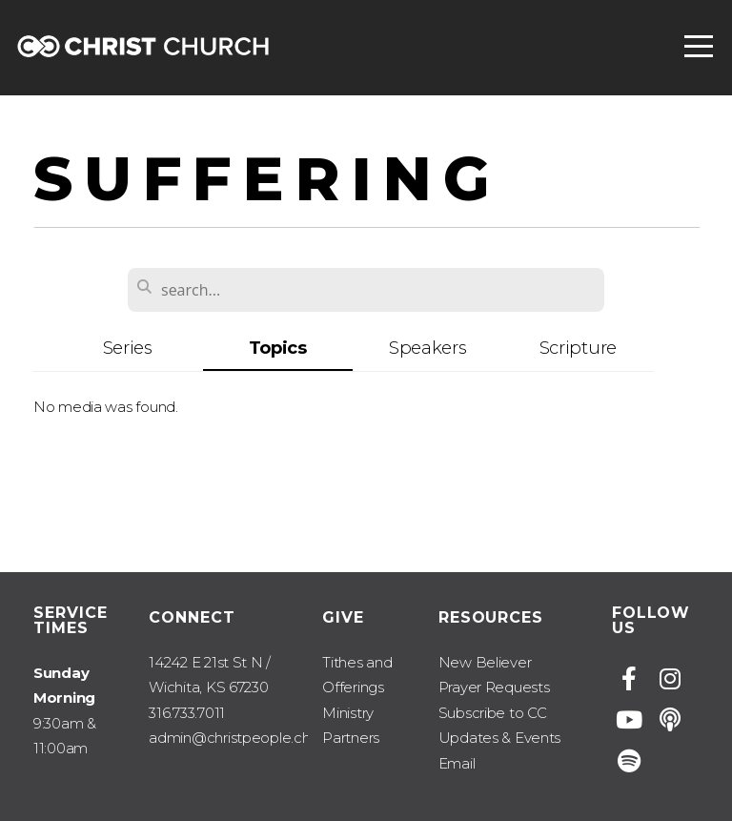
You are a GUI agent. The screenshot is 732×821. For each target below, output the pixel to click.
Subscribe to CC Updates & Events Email (499, 738)
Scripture (578, 348)
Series (127, 348)
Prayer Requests (494, 687)
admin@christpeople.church (244, 738)
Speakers (428, 348)
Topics (278, 348)
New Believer (485, 662)
